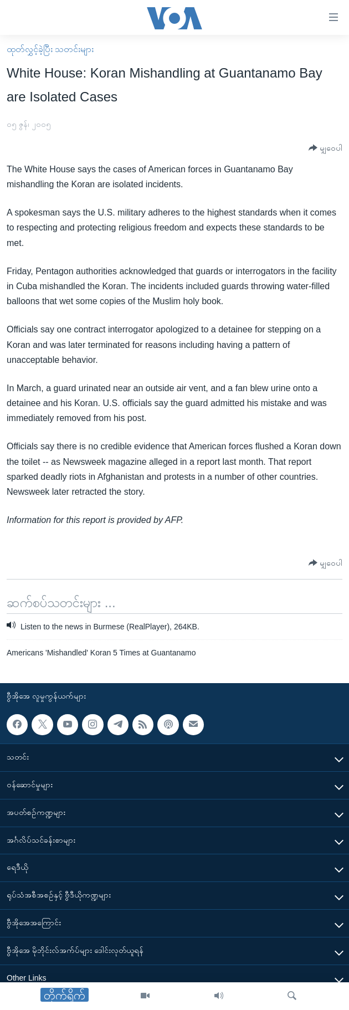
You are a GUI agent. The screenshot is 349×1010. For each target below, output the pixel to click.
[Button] (325, 148)
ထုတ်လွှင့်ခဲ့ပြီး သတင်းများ (50, 49)
